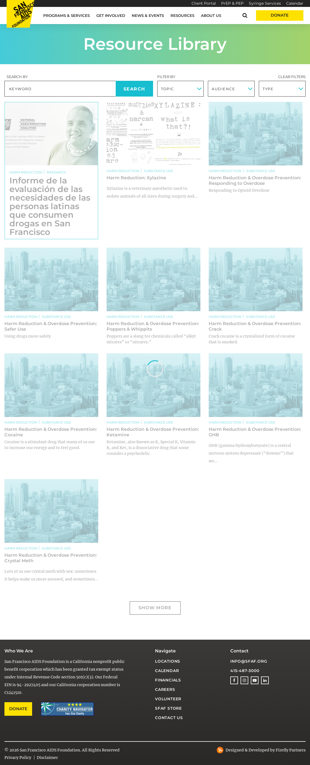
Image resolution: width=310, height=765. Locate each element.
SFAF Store (168, 708)
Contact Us (169, 717)
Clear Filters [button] (292, 76)
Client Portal (204, 3)
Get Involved (110, 15)
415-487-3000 (244, 670)
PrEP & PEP (232, 3)
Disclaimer (47, 757)
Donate (280, 15)
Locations (167, 661)
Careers (165, 689)
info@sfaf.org (248, 661)
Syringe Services (265, 3)
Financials (168, 680)
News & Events (148, 15)
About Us (211, 15)
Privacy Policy (17, 757)
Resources (182, 15)
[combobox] (180, 89)
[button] (244, 15)
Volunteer (168, 698)
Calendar (294, 3)
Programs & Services (66, 15)
